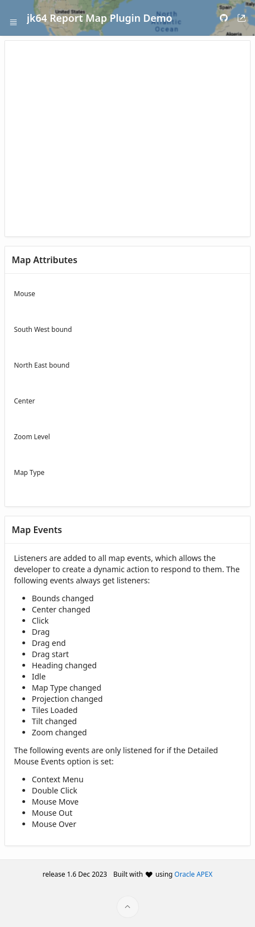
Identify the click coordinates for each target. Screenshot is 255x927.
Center (24, 401)
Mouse (24, 293)
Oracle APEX (194, 874)
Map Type (29, 472)
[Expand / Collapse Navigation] (13, 17)
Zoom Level (32, 436)
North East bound (42, 365)
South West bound (43, 329)
